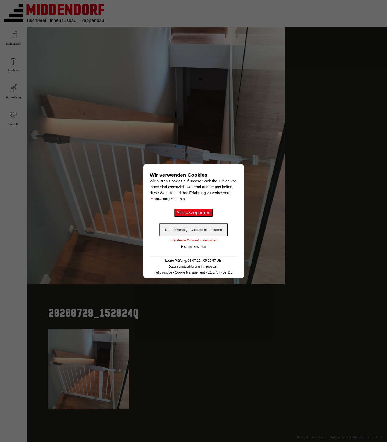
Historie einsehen (193, 247)
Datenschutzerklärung (184, 266)
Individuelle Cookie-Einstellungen (193, 240)
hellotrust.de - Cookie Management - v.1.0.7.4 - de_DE (193, 272)
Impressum (210, 266)
